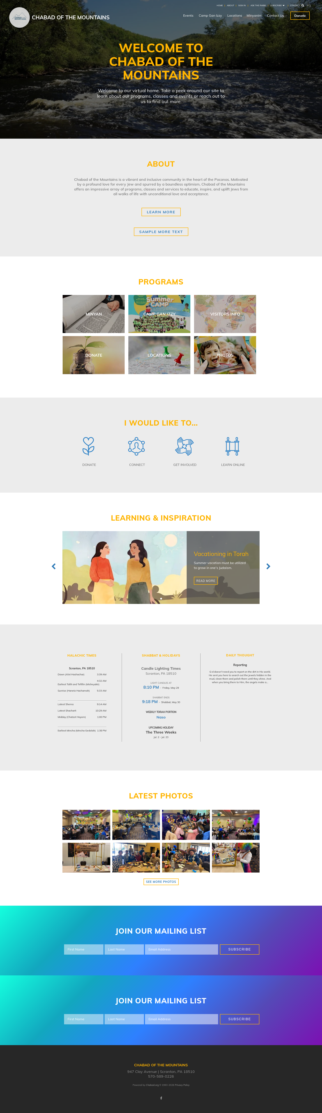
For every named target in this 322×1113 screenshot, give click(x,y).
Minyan (94, 314)
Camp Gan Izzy (210, 15)
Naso (161, 717)
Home (220, 5)
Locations (234, 15)
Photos (225, 355)
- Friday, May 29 (161, 687)
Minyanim (254, 15)
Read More (205, 581)
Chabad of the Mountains (71, 17)
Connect (137, 465)
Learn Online (233, 465)
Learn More (161, 212)
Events (188, 15)
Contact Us (275, 15)
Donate (300, 16)
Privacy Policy (182, 1085)
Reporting (240, 665)
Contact (295, 5)
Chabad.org (152, 1085)
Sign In (242, 5)
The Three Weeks (161, 732)
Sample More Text (161, 231)
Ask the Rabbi (258, 5)
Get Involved (185, 465)
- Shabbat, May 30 (161, 702)
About (230, 5)
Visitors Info (225, 314)
